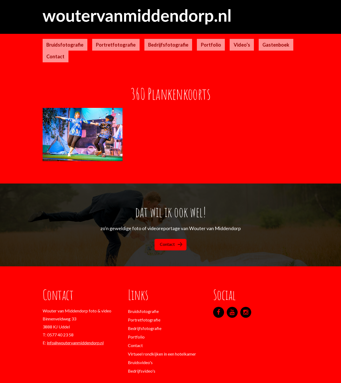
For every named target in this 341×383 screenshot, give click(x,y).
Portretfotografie (104, 39)
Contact (261, 39)
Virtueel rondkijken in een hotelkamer (162, 331)
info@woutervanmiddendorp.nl (75, 320)
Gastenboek (233, 39)
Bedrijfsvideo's (141, 348)
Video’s (207, 39)
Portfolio (184, 39)
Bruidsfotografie (61, 39)
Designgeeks (214, 374)
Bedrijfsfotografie (149, 39)
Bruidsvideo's (140, 339)
